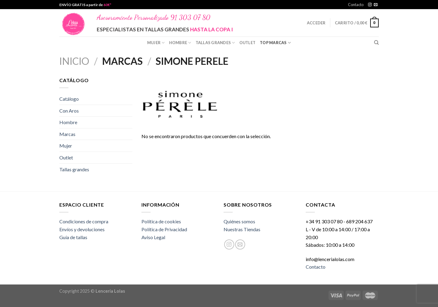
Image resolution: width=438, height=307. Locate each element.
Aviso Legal (153, 237)
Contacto (355, 4)
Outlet (247, 42)
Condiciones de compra (83, 221)
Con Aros (69, 110)
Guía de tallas (73, 237)
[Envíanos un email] (375, 5)
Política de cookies (161, 221)
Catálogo (69, 99)
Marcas (67, 134)
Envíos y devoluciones (82, 229)
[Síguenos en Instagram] (370, 5)
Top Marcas (275, 43)
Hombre (180, 43)
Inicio (74, 61)
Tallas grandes (215, 43)
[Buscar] (376, 42)
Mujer (156, 43)
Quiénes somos (239, 221)
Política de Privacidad (164, 229)
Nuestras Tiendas (242, 229)
